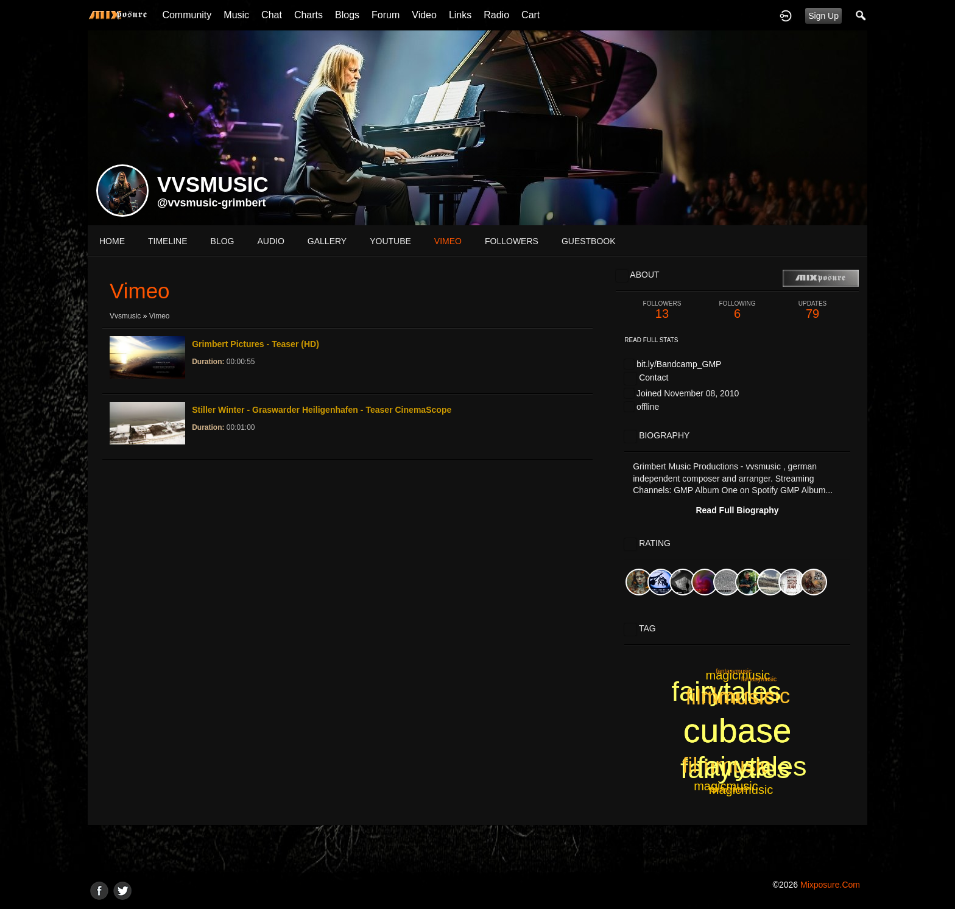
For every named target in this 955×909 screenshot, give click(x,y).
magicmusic (726, 786)
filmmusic (726, 765)
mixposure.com (830, 885)
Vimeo (159, 316)
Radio (496, 15)
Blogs (347, 15)
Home (112, 241)
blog (222, 241)
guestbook (589, 241)
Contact (653, 377)
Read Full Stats (651, 340)
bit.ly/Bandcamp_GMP (678, 364)
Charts (308, 15)
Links (460, 15)
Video (424, 15)
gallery (327, 241)
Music (236, 15)
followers (511, 241)
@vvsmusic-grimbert (211, 203)
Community (186, 15)
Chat (271, 15)
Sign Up (823, 16)
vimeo (448, 241)
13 (662, 310)
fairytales (726, 691)
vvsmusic (125, 316)
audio (270, 241)
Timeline (168, 241)
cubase (737, 730)
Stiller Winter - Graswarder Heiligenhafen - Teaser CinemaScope (321, 410)
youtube (390, 241)
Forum (386, 15)
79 (812, 310)
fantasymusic (734, 671)
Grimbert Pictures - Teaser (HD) (255, 344)
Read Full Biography (737, 510)
